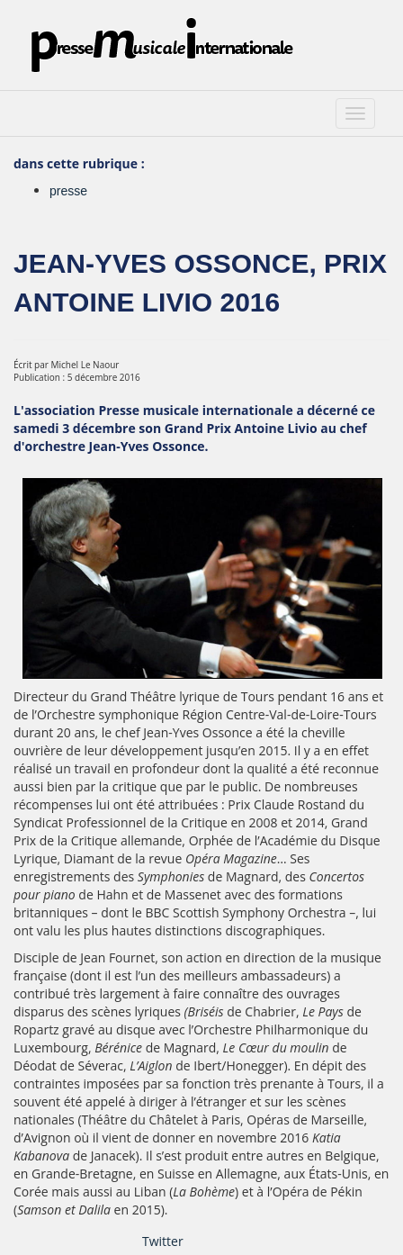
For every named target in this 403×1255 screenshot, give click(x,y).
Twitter (163, 1241)
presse (68, 191)
